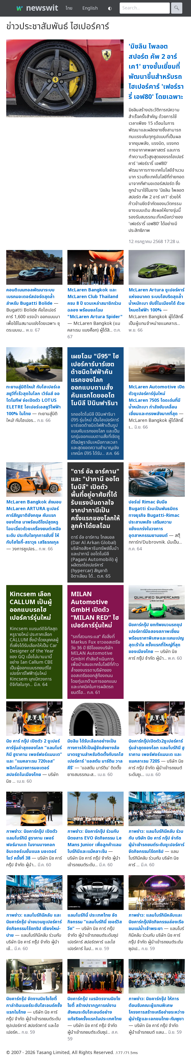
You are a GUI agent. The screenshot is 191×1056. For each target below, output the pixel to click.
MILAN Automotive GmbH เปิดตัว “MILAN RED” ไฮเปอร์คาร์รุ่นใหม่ (95, 610)
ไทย (69, 8)
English (90, 8)
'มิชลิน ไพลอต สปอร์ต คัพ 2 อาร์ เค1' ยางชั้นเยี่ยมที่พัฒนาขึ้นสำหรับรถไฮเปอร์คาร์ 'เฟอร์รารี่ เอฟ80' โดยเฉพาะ (156, 71)
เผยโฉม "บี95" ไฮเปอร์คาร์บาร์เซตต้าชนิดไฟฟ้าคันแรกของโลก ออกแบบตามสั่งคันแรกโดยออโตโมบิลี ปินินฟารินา (95, 380)
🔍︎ (177, 8)
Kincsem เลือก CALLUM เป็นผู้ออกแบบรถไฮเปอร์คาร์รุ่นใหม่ (31, 606)
